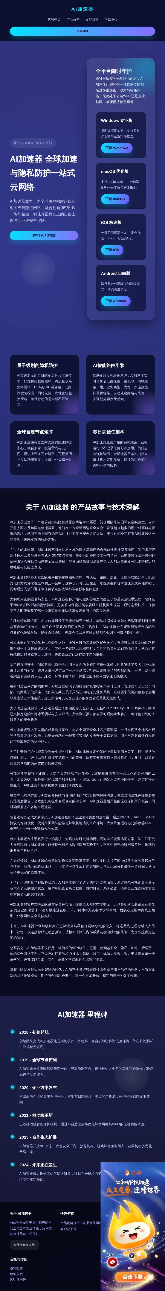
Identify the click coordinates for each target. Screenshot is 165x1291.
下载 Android (115, 301)
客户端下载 (68, 1229)
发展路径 (92, 19)
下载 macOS (115, 199)
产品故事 (73, 19)
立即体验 (82, 31)
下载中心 (110, 19)
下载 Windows (116, 148)
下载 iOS (112, 250)
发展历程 (95, 1223)
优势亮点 (54, 19)
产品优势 (66, 1223)
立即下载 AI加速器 (44, 235)
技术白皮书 (81, 1223)
